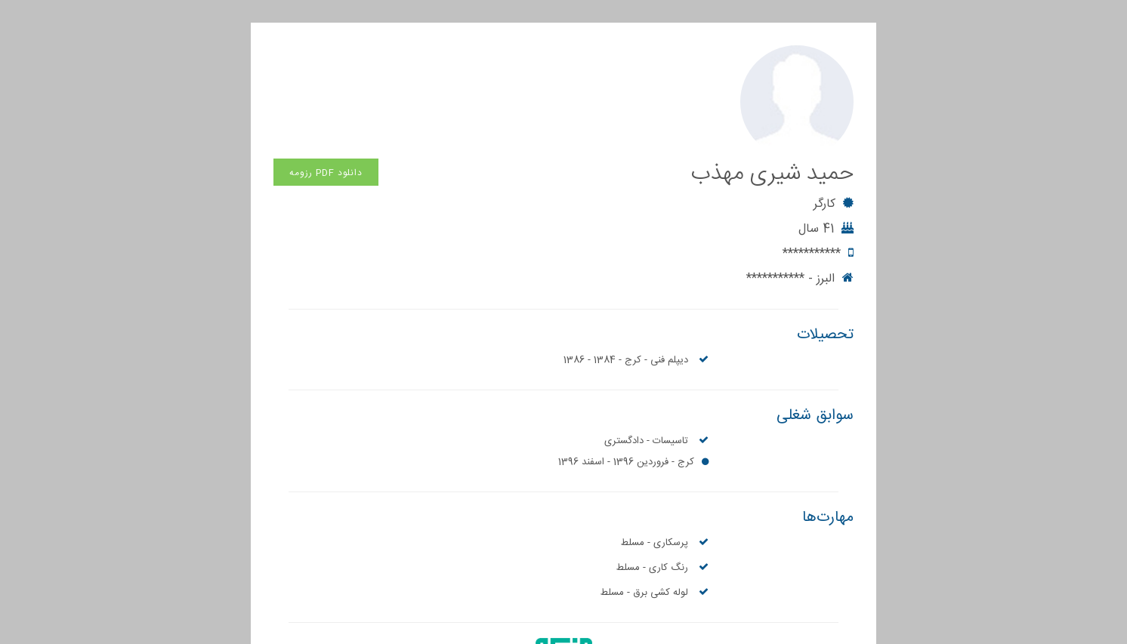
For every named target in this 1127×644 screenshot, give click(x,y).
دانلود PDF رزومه (326, 59)
